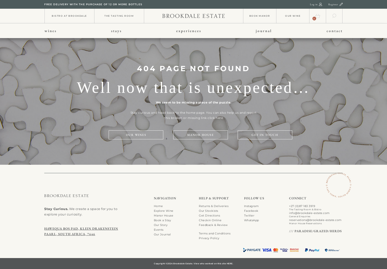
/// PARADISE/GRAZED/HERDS (315, 231)
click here (215, 118)
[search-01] (334, 15)
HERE (230, 263)
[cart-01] (317, 15)
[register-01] (341, 4)
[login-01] (320, 4)
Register (333, 4)
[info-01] (193, 15)
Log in (314, 4)
